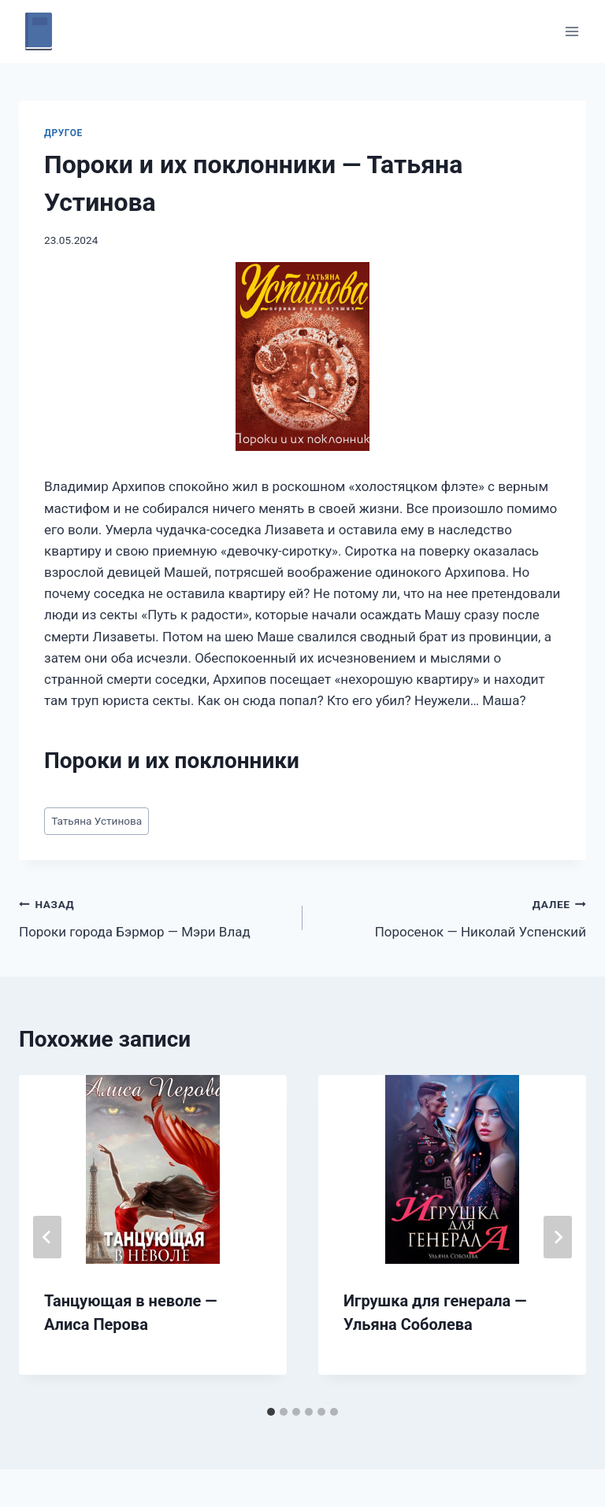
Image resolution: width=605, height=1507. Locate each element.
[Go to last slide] (47, 1237)
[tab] (271, 1412)
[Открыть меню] (571, 31)
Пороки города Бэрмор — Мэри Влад (154, 916)
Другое (63, 133)
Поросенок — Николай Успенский (451, 916)
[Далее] (558, 1237)
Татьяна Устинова (96, 820)
